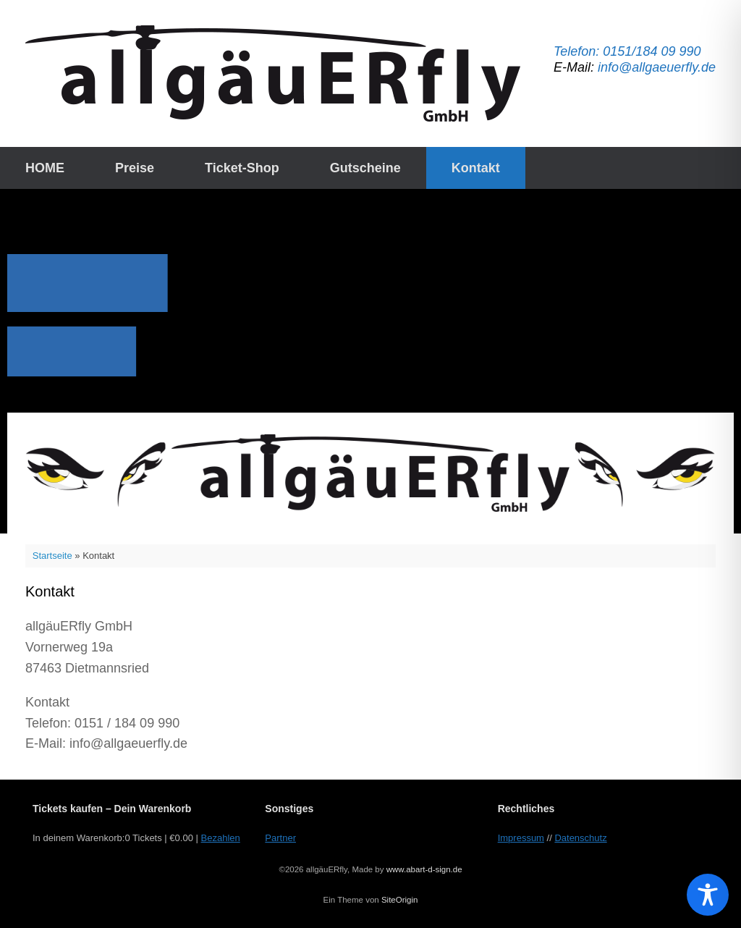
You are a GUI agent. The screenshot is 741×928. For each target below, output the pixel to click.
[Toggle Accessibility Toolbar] (707, 894)
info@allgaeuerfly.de (657, 67)
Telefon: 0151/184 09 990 (627, 51)
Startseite (52, 555)
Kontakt (476, 168)
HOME (44, 168)
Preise (134, 168)
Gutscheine (365, 168)
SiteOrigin (399, 899)
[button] (370, 473)
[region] (370, 361)
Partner (280, 837)
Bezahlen (220, 837)
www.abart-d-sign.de (424, 869)
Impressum (521, 837)
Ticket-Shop (242, 168)
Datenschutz (580, 837)
